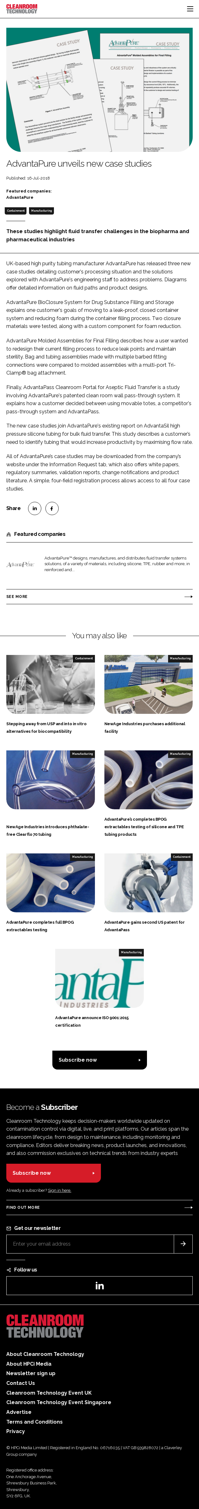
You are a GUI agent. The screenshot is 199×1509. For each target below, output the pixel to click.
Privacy (15, 1431)
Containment (16, 210)
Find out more (23, 1207)
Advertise (19, 1412)
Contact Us (20, 1383)
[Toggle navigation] (190, 9)
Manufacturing (41, 210)
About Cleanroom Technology (45, 1354)
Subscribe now (78, 1060)
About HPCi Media (28, 1364)
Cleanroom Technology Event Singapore (58, 1402)
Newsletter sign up (31, 1373)
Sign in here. (59, 1190)
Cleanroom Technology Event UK (49, 1393)
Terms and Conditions (34, 1422)
